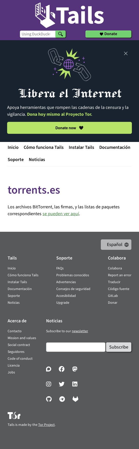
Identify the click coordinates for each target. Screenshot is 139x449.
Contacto (15, 331)
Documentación (114, 147)
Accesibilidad (66, 295)
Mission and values (22, 338)
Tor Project (46, 424)
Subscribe (118, 347)
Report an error (119, 275)
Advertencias (66, 282)
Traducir (114, 282)
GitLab (113, 295)
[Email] (75, 347)
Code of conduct (20, 358)
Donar (112, 302)
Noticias (37, 159)
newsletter (80, 331)
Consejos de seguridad (73, 289)
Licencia (14, 365)
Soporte (16, 159)
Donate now (69, 127)
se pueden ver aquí (61, 214)
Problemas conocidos (72, 275)
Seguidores (16, 351)
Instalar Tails (81, 147)
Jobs (11, 372)
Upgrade (62, 302)
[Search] (60, 34)
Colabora (115, 268)
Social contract (19, 344)
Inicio (13, 147)
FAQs (60, 268)
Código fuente (118, 289)
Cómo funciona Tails (44, 147)
